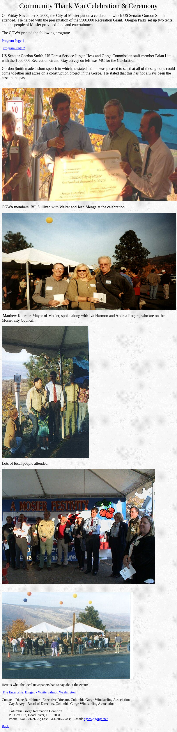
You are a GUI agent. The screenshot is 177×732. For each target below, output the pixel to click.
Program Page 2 (14, 48)
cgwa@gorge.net (96, 719)
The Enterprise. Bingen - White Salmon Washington (39, 692)
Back (5, 726)
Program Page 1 (13, 41)
